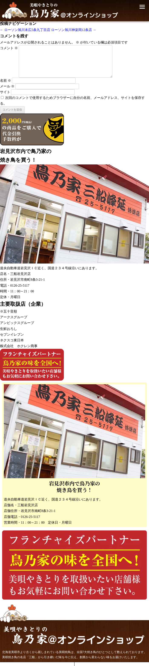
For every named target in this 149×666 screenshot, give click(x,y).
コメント (9, 48)
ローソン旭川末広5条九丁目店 (25, 30)
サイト (5, 92)
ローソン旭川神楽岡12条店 (73, 30)
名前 (5, 80)
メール (7, 86)
